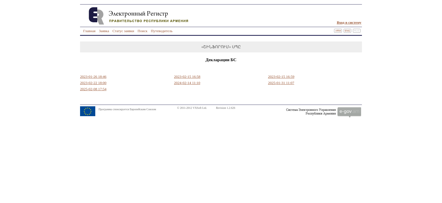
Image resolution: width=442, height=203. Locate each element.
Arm (338, 30)
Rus (356, 30)
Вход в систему (349, 22)
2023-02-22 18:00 (93, 83)
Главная (89, 31)
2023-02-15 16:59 (281, 76)
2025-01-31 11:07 (281, 83)
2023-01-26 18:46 (93, 76)
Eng (347, 30)
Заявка (104, 31)
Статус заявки (123, 31)
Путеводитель (162, 31)
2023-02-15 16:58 (187, 76)
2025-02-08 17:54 (93, 89)
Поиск (142, 31)
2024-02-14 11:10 (187, 83)
